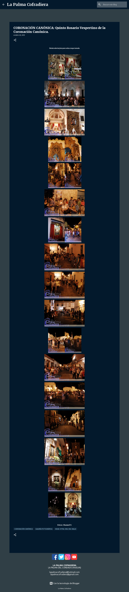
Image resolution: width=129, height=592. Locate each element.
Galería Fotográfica (44, 529)
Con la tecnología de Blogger (64, 583)
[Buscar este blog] (114, 5)
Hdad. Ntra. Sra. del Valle (65, 529)
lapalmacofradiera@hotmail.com (64, 572)
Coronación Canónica (23, 529)
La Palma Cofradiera (27, 4)
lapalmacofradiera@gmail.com (64, 574)
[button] (15, 40)
